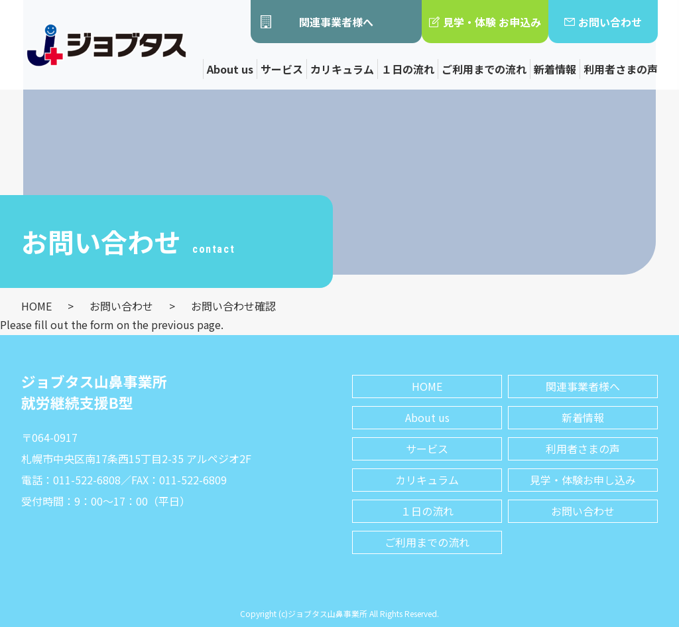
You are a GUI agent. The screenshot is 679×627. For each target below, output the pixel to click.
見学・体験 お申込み (485, 22)
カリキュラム (342, 69)
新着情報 (555, 69)
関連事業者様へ (317, 22)
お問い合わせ (603, 22)
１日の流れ (407, 69)
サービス (282, 69)
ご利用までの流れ (484, 69)
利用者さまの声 (621, 69)
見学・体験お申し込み (583, 480)
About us (230, 69)
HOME (427, 386)
